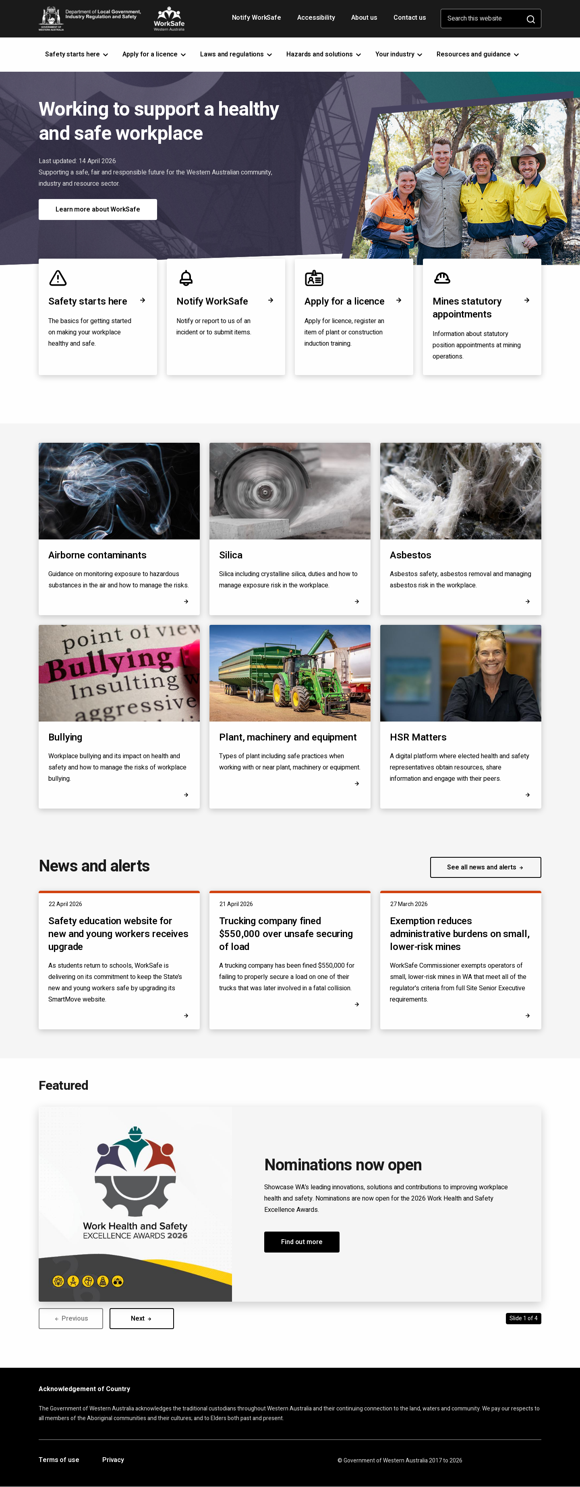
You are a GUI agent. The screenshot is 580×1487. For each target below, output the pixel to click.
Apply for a (154, 54)
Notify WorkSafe (257, 18)
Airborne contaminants (97, 555)
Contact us (410, 18)
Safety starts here (97, 301)
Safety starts (77, 54)
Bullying (65, 737)
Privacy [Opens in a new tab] (113, 1460)
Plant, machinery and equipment (288, 737)
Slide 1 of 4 (524, 1318)
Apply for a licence (354, 301)
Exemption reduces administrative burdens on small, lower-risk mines (460, 934)
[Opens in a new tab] (527, 795)
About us (364, 18)
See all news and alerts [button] (485, 867)
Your (399, 54)
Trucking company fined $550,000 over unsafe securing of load (286, 934)
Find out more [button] (302, 1242)
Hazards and (324, 54)
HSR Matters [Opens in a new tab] (418, 737)
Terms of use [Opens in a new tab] (59, 1460)
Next (142, 1318)
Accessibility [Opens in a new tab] (317, 20)
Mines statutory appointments (482, 307)
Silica (230, 555)
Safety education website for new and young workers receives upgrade (118, 934)
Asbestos (410, 555)
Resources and (478, 54)
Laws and (236, 54)
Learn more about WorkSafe (98, 209)
